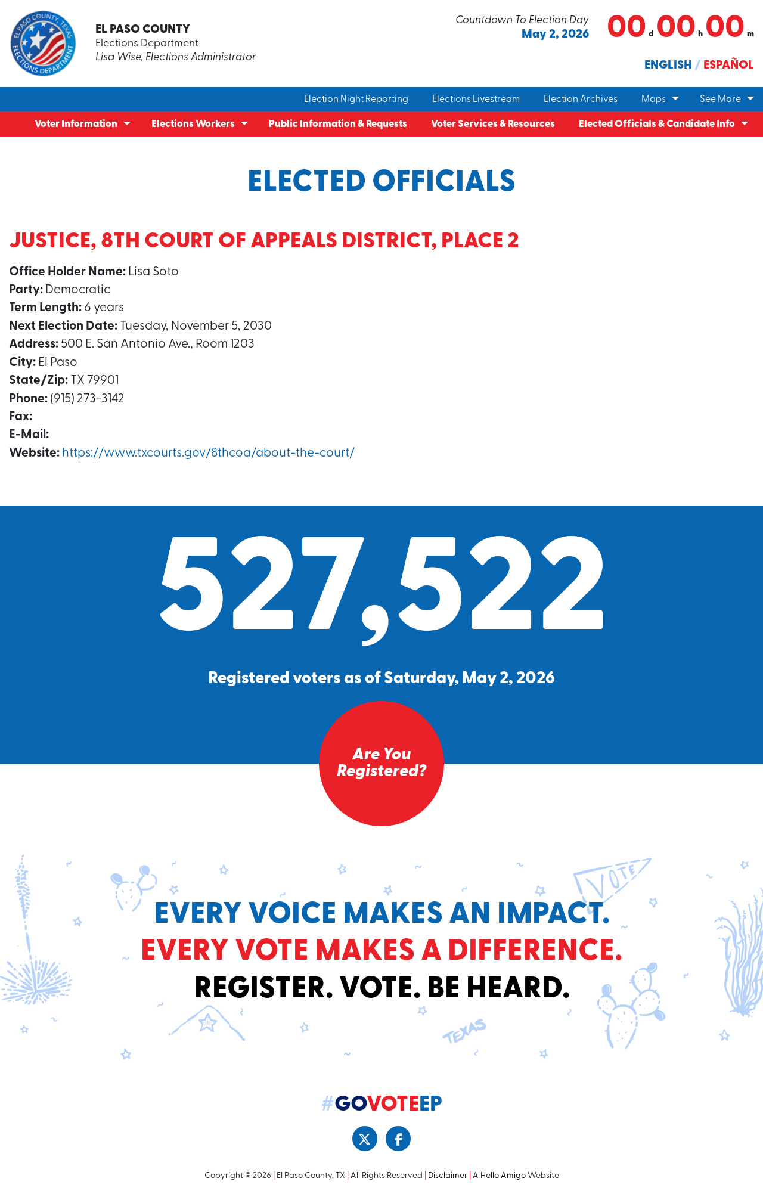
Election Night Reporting (356, 99)
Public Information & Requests (338, 124)
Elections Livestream (476, 99)
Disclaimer (447, 1175)
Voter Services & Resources (493, 124)
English (668, 66)
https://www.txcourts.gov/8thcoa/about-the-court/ (208, 453)
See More (720, 99)
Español (728, 66)
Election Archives (581, 99)
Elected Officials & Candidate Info (657, 124)
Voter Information (76, 124)
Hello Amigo (503, 1175)
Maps (653, 99)
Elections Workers (193, 124)
